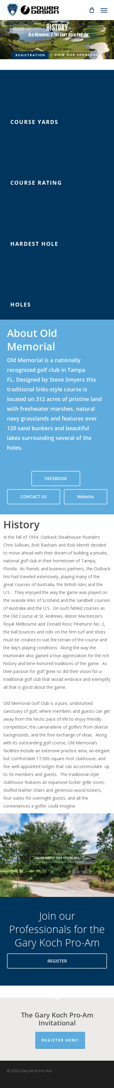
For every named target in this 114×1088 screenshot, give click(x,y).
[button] (104, 10)
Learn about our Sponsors (57, 858)
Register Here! (60, 1040)
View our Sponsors (76, 55)
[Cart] (92, 10)
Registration (30, 55)
